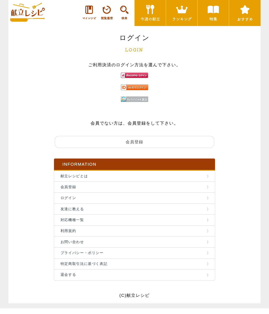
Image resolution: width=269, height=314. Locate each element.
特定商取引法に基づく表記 (85, 269)
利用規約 (69, 234)
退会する (69, 280)
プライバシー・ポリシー (83, 257)
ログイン (69, 200)
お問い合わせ (73, 246)
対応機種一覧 (73, 223)
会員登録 (69, 188)
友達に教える (73, 212)
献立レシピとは (75, 177)
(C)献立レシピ (134, 301)
